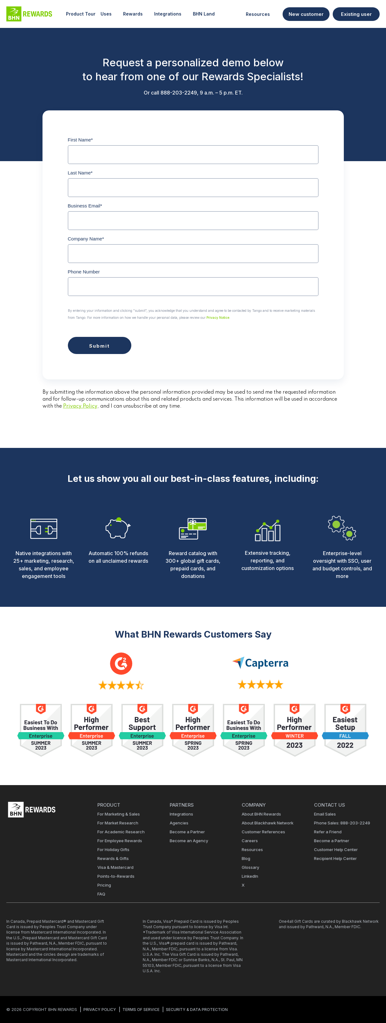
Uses (109, 14)
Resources (261, 14)
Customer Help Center (336, 849)
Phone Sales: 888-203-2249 (342, 822)
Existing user (356, 14)
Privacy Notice (217, 317)
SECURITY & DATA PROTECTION (197, 1009)
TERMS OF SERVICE (141, 1009)
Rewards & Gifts (113, 858)
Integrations (171, 14)
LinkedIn (250, 876)
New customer (306, 14)
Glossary (250, 867)
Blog (246, 858)
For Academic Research (121, 831)
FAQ (101, 893)
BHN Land (204, 13)
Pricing (104, 885)
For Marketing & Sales (118, 813)
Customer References (263, 831)
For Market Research (117, 822)
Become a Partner (187, 831)
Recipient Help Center (335, 858)
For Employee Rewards (119, 840)
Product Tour (80, 13)
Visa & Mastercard (115, 867)
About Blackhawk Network (267, 822)
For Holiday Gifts (113, 849)
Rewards (136, 14)
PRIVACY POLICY (99, 1009)
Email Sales (325, 813)
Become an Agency (189, 840)
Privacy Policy (80, 406)
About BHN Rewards (261, 813)
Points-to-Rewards (115, 876)
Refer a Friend (328, 831)
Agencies (179, 822)
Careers (250, 840)
